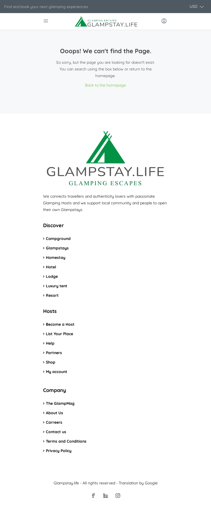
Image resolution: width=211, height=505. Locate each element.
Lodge (52, 276)
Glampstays (57, 248)
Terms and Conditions (66, 441)
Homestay (55, 257)
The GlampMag (60, 403)
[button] (197, 6)
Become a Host (60, 324)
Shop (50, 362)
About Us (54, 412)
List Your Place (59, 333)
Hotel (51, 266)
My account (56, 371)
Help (50, 343)
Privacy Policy (58, 450)
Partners (54, 352)
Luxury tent (56, 285)
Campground (58, 238)
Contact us (56, 431)
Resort (52, 295)
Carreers (54, 422)
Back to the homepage (105, 85)
